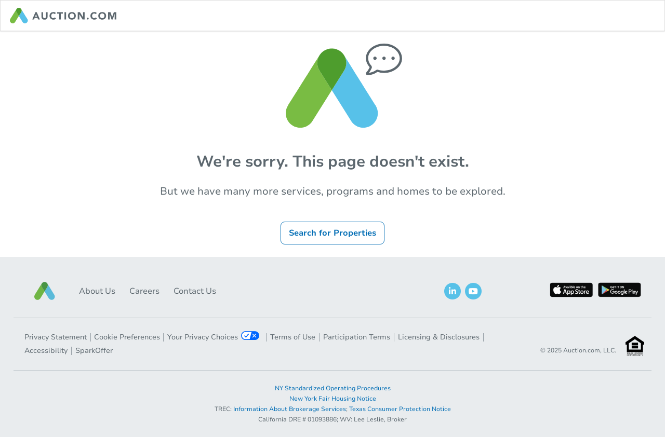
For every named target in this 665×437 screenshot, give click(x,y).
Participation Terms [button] (356, 337)
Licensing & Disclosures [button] (439, 337)
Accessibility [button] (46, 351)
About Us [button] (97, 291)
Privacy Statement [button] (55, 337)
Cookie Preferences (127, 337)
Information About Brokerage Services (289, 409)
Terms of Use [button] (292, 337)
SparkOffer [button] (94, 351)
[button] (45, 291)
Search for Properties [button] (332, 233)
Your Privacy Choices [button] (213, 336)
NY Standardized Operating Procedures (333, 388)
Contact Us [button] (195, 291)
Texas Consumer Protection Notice (400, 409)
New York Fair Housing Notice (332, 398)
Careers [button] (144, 291)
